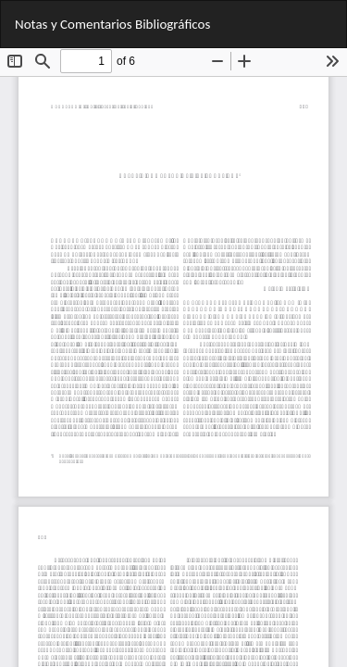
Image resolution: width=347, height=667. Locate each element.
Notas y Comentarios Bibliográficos (112, 24)
